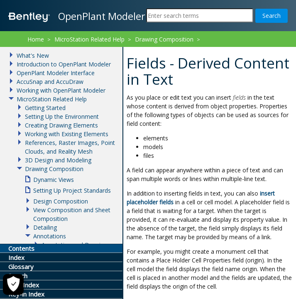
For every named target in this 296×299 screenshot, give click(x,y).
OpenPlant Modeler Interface (56, 73)
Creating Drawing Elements (61, 125)
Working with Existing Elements (66, 134)
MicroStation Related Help (89, 39)
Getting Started (45, 108)
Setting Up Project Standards (72, 190)
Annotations (49, 236)
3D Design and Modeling (58, 160)
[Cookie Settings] (13, 284)
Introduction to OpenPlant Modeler (64, 64)
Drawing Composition (164, 39)
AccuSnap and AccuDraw (50, 82)
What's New (33, 55)
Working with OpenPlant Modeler (61, 90)
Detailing (45, 227)
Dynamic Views (53, 180)
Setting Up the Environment (62, 116)
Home (35, 39)
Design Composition (60, 201)
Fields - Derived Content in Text (167, 50)
